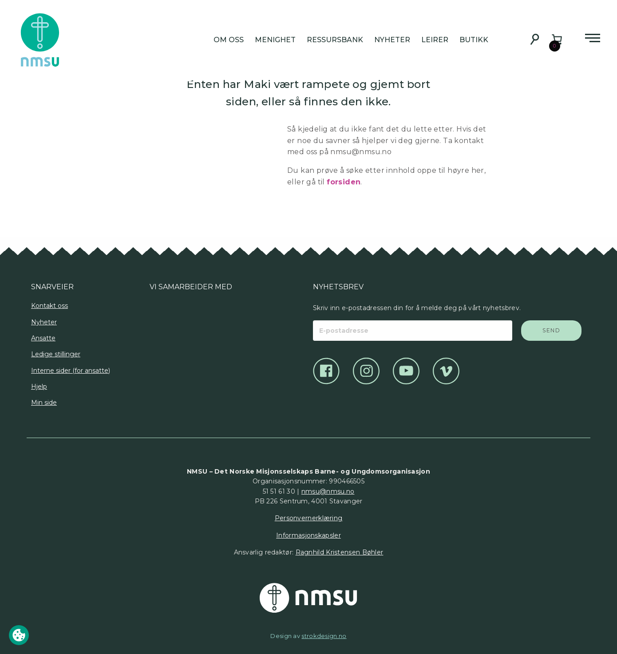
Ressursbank (335, 40)
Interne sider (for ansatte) (70, 371)
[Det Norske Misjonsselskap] (308, 598)
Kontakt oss (49, 306)
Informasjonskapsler (308, 535)
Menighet (275, 40)
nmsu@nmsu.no (328, 491)
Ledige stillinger (55, 354)
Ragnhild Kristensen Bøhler (340, 552)
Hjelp (39, 387)
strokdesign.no (323, 635)
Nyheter (392, 40)
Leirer (434, 40)
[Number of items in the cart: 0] (557, 39)
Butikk (473, 40)
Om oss (229, 40)
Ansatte (43, 338)
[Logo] (158, 323)
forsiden (343, 182)
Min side (44, 403)
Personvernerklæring (309, 518)
